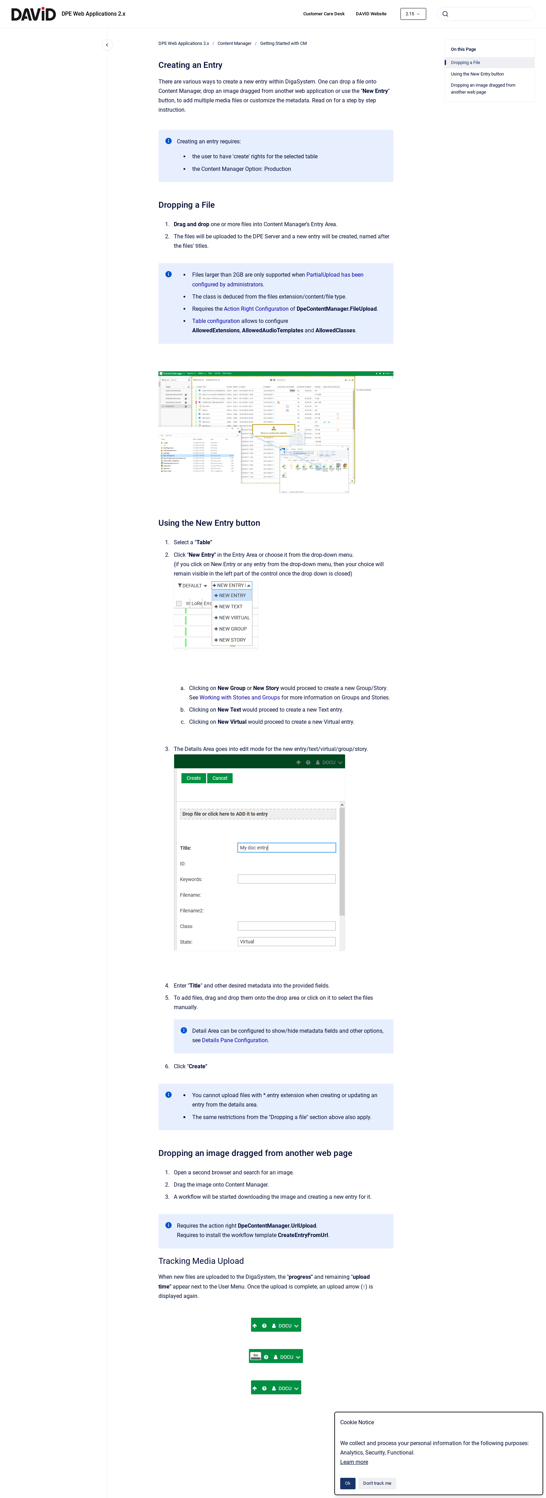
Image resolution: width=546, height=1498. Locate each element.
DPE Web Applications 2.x (93, 13)
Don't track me (377, 1483)
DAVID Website (371, 13)
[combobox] (486, 14)
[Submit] (445, 13)
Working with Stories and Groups (240, 697)
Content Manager (234, 43)
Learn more (354, 1462)
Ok (348, 1483)
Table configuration (216, 321)
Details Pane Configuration (235, 1040)
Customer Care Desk (324, 13)
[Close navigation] (107, 44)
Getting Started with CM (283, 43)
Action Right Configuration (256, 309)
